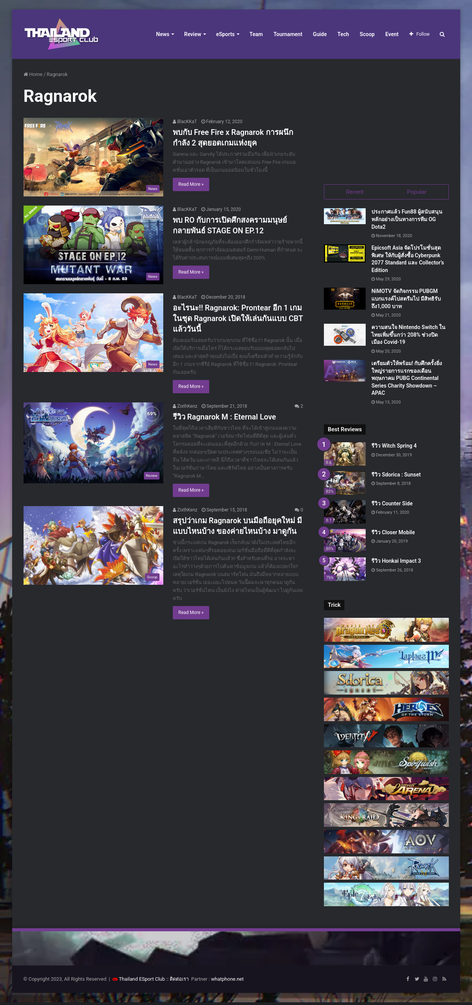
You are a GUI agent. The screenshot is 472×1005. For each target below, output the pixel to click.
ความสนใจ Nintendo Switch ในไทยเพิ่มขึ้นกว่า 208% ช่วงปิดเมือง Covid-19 (408, 337)
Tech (343, 34)
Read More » (191, 184)
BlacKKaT (185, 121)
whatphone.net (227, 981)
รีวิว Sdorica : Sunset (396, 477)
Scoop (367, 34)
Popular (417, 191)
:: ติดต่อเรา (177, 981)
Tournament (287, 34)
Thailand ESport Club (142, 981)
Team (256, 34)
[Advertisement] (386, 117)
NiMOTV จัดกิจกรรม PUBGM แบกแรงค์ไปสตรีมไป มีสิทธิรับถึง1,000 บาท (405, 301)
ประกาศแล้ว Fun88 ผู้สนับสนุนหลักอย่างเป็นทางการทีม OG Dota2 (406, 221)
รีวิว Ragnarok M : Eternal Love (224, 416)
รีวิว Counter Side (392, 506)
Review (192, 34)
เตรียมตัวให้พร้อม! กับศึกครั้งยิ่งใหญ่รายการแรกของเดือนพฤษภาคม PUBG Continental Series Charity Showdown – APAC (406, 381)
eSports (225, 34)
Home (33, 74)
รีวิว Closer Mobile (393, 535)
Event (392, 34)
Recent (354, 191)
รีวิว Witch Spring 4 (394, 448)
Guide (320, 34)
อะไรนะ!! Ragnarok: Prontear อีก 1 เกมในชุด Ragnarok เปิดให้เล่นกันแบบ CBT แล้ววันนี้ (238, 318)
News (162, 34)
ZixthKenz (185, 406)
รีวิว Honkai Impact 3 (396, 563)
